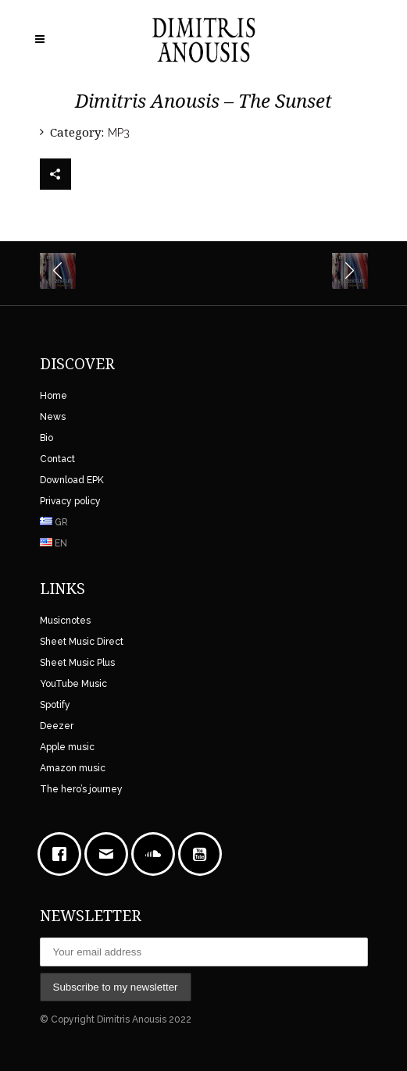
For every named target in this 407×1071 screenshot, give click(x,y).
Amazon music (72, 768)
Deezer (56, 726)
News (53, 416)
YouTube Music (73, 683)
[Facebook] (63, 854)
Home (53, 395)
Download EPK (72, 480)
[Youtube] (203, 854)
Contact (57, 459)
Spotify (55, 704)
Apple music (67, 747)
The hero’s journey (81, 789)
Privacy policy (70, 501)
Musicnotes (65, 620)
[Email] (110, 854)
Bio (46, 437)
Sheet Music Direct (81, 641)
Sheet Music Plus (77, 662)
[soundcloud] (157, 854)
